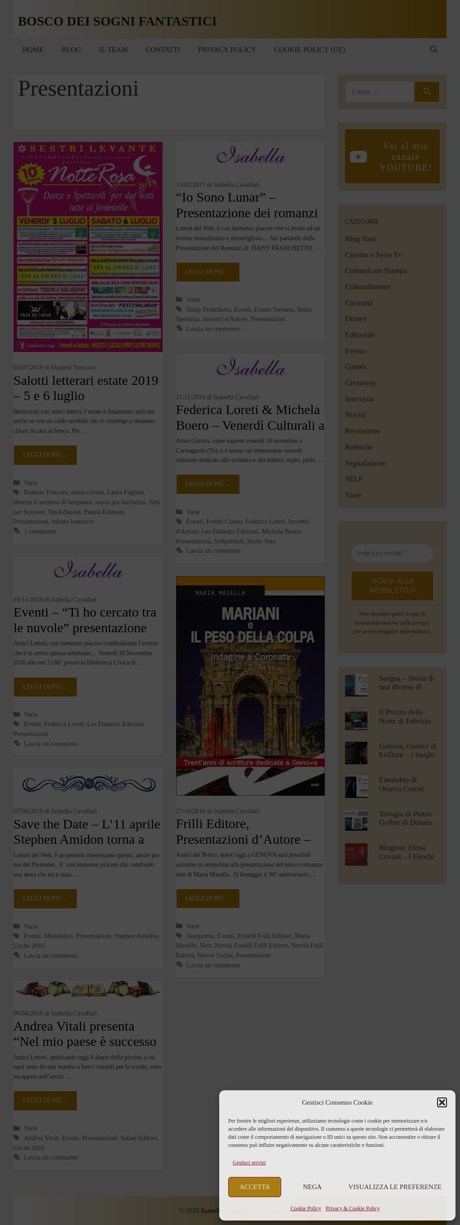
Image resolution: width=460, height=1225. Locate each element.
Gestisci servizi (249, 1162)
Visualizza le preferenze (395, 1186)
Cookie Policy (306, 1208)
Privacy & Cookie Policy (353, 1208)
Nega (312, 1186)
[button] (442, 1102)
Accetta (254, 1186)
